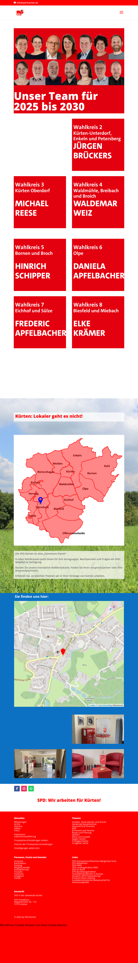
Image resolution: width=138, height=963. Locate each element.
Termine (18, 826)
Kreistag (18, 865)
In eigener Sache (80, 843)
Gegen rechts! (79, 838)
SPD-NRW (77, 865)
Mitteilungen (20, 822)
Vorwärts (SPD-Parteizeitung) (86, 875)
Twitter (17, 878)
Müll (74, 828)
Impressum (19, 834)
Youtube (18, 871)
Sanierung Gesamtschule (84, 824)
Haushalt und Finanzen (83, 826)
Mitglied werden (22, 867)
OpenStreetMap (105, 705)
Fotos (17, 830)
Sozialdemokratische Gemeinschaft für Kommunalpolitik (91, 881)
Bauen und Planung (81, 832)
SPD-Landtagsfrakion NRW (85, 867)
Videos (17, 828)
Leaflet (92, 705)
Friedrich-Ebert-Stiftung (83, 878)
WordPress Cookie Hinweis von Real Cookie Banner (33, 925)
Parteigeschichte (80, 841)
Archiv (17, 824)
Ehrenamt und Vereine (83, 830)
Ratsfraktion (20, 863)
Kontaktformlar (21, 869)
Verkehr (76, 834)
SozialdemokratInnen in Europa (87, 873)
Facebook (18, 873)
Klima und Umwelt (81, 836)
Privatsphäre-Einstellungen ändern (31, 840)
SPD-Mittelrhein (80, 863)
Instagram (19, 875)
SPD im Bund (78, 869)
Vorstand (18, 861)
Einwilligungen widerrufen (27, 848)
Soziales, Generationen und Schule (89, 822)
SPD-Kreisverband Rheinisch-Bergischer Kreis (94, 861)
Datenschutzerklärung (25, 836)
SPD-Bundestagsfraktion (84, 871)
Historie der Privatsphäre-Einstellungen (33, 844)
